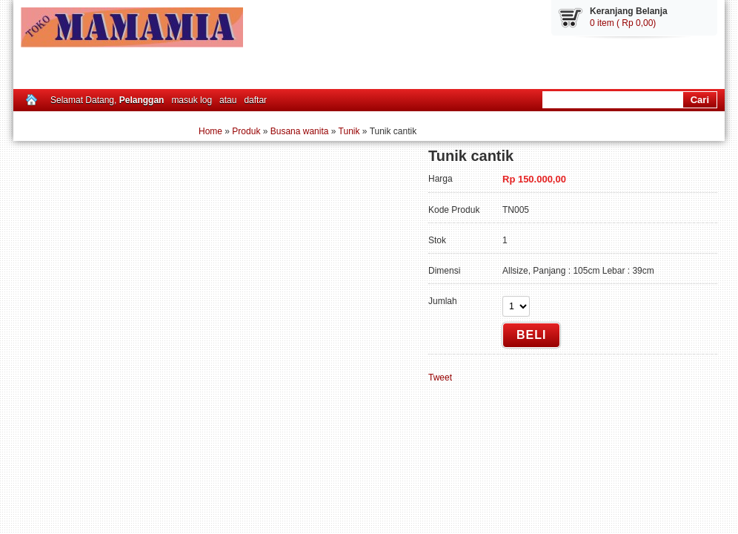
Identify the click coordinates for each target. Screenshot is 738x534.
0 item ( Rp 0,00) (623, 23)
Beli (531, 335)
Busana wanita (299, 131)
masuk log (191, 100)
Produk (246, 131)
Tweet (440, 377)
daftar (255, 100)
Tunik (349, 131)
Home (210, 131)
